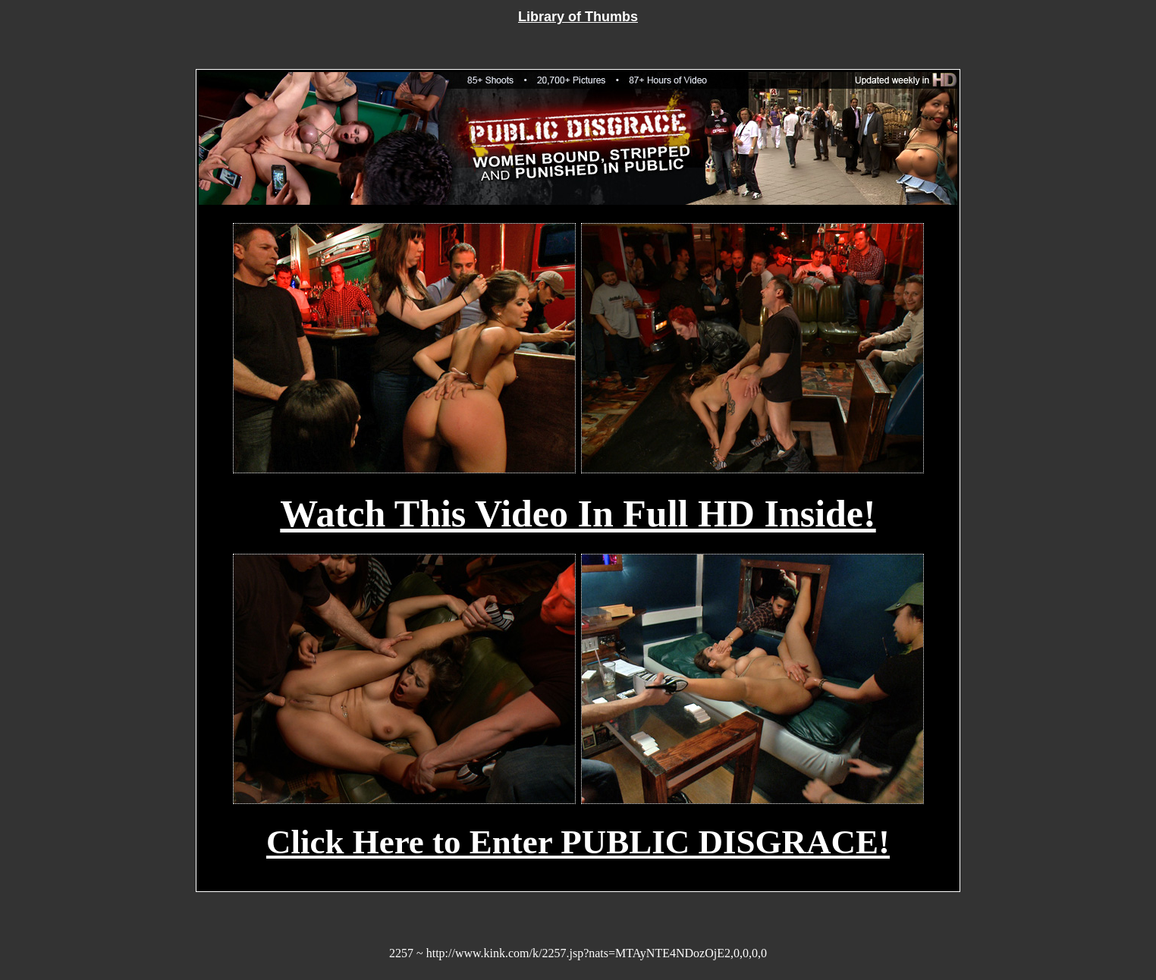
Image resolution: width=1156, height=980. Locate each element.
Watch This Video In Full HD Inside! (577, 513)
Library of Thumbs (578, 16)
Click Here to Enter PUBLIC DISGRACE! (578, 842)
